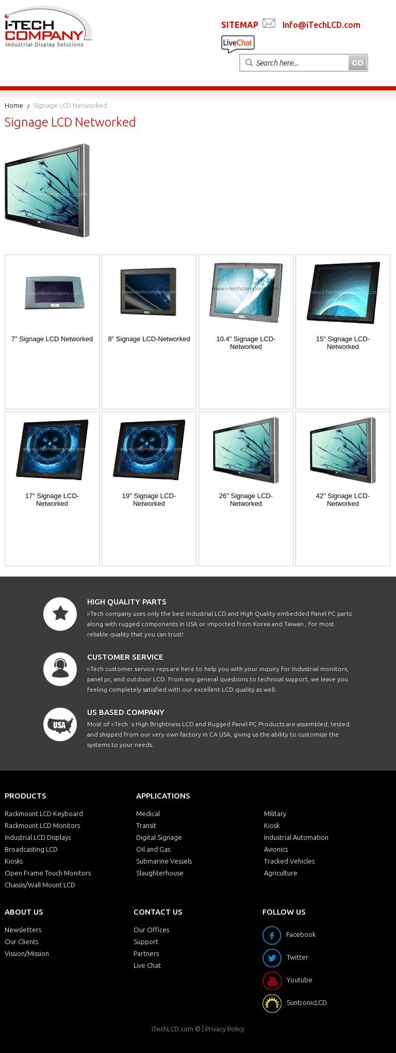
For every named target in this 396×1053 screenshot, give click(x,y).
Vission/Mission (27, 953)
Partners (146, 953)
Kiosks (14, 861)
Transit (146, 825)
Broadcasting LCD (31, 849)
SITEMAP (239, 24)
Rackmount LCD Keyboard (44, 813)
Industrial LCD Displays (38, 837)
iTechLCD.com (172, 1028)
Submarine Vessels (164, 861)
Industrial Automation (296, 837)
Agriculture (281, 872)
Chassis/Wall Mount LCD (40, 884)
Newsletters (23, 929)
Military (275, 813)
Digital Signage (159, 837)
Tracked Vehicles (289, 861)
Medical (148, 813)
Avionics (276, 849)
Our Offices (151, 929)
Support (146, 941)
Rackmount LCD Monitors (42, 825)
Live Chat (147, 965)
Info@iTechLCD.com (321, 24)
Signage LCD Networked (70, 105)
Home (14, 105)
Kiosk (271, 825)
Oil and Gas (153, 849)
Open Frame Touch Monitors (48, 872)
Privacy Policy (224, 1028)
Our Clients (21, 941)
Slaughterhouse (160, 872)
